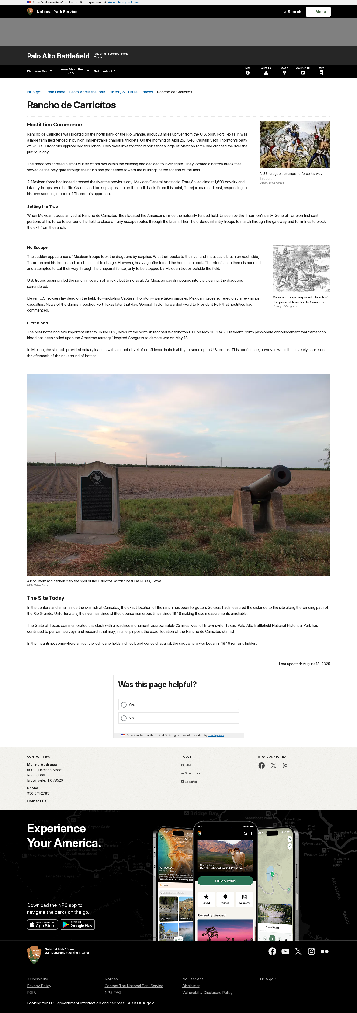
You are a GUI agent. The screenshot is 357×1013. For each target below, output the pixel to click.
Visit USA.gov (141, 1003)
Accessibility (37, 979)
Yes (131, 704)
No (131, 717)
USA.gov (268, 979)
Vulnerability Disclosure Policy (207, 992)
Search (292, 11)
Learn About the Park (74, 71)
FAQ (186, 765)
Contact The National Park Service (134, 985)
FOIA (31, 992)
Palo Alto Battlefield (58, 56)
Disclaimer (191, 985)
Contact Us (37, 801)
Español (189, 781)
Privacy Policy (39, 985)
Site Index (190, 773)
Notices (111, 979)
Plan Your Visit (39, 71)
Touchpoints (216, 735)
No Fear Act (192, 979)
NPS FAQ (113, 992)
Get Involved (104, 71)
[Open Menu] (318, 12)
